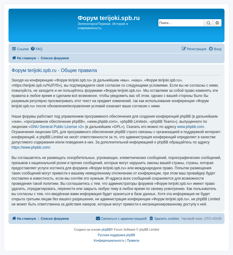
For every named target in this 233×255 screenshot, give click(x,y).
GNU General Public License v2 (56, 127)
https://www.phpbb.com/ (31, 147)
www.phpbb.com (190, 127)
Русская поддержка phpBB (116, 235)
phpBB (106, 229)
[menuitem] (36, 49)
